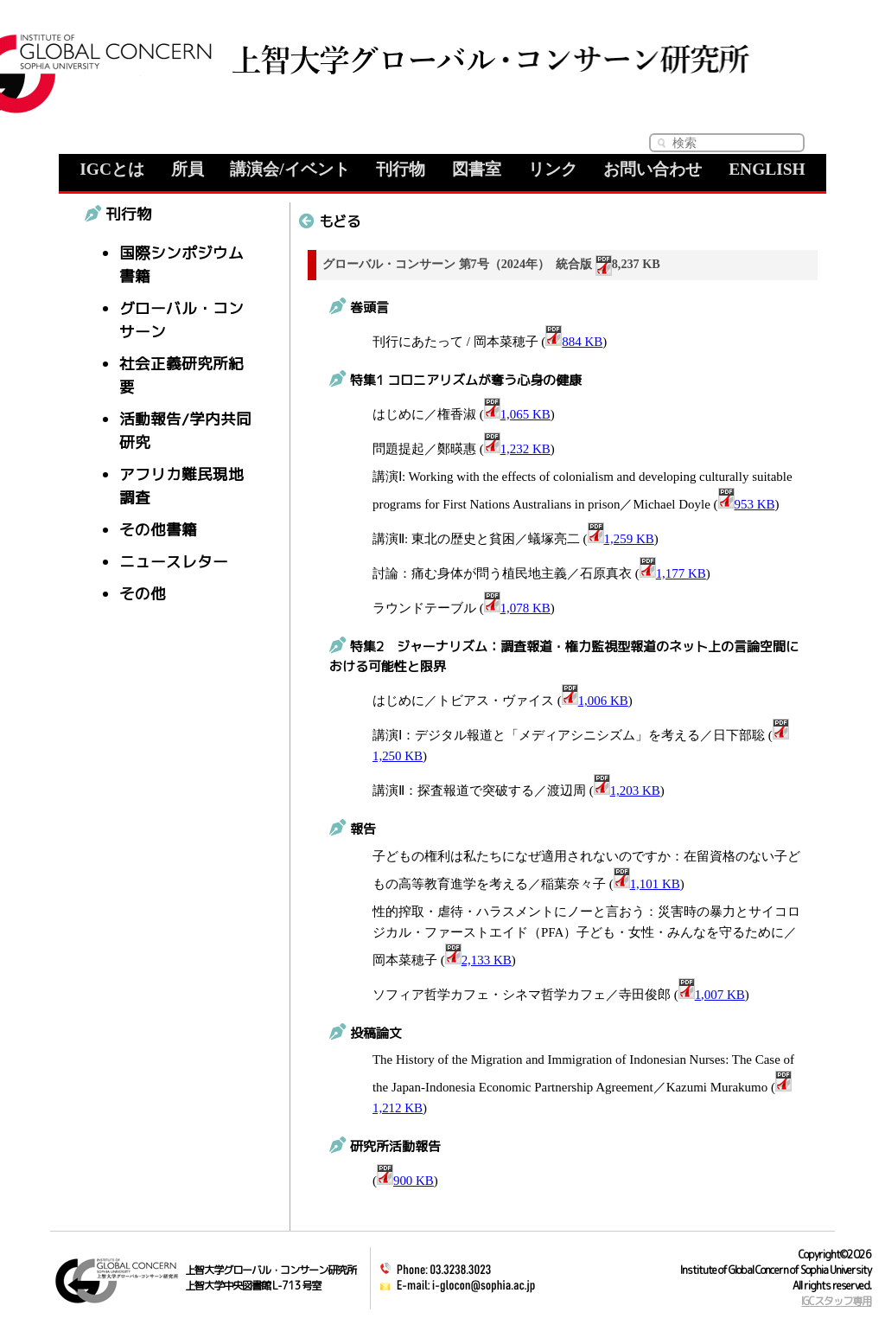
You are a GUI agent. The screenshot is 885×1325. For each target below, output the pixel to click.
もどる (329, 221)
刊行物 (400, 169)
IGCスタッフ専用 (836, 1301)
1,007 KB (711, 995)
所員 (187, 169)
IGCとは (112, 169)
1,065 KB (517, 414)
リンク (552, 169)
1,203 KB (627, 790)
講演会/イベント (289, 169)
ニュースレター (173, 562)
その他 (142, 594)
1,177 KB (673, 573)
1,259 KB (621, 539)
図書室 (476, 169)
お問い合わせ (652, 169)
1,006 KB (595, 700)
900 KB (405, 1180)
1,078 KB (517, 608)
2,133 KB (478, 960)
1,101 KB (647, 884)
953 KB (746, 504)
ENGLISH (767, 169)
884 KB (573, 342)
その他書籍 (158, 530)
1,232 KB (517, 449)
